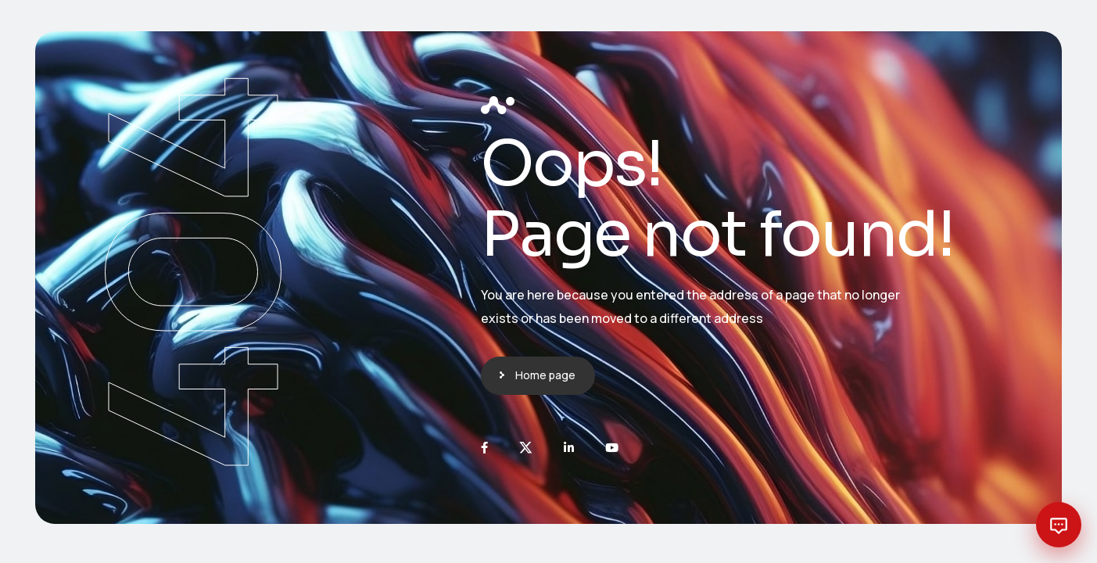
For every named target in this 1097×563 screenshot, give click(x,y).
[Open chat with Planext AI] (1058, 524)
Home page (545, 375)
